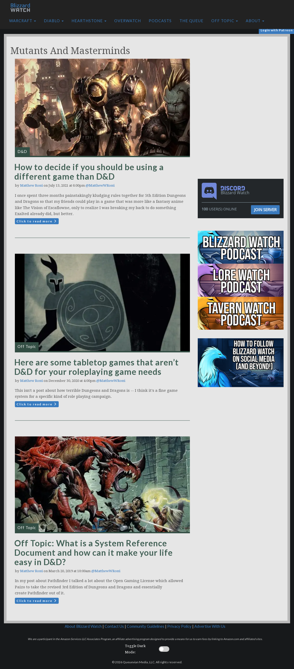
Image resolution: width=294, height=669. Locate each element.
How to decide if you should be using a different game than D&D (89, 171)
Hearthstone (88, 21)
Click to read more (36, 221)
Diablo (54, 21)
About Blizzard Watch (83, 626)
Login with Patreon (277, 30)
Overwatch (127, 21)
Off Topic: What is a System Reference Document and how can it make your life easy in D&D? (93, 552)
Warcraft (22, 21)
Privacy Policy (179, 626)
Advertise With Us (209, 626)
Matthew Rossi (31, 185)
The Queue (191, 21)
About (255, 21)
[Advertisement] (242, 73)
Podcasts (160, 21)
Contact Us (114, 626)
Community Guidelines (145, 626)
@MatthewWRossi (100, 185)
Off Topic (224, 21)
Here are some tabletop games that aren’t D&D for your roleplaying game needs (96, 367)
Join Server (265, 209)
